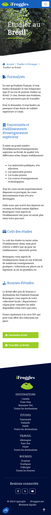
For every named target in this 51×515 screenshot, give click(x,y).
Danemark (25, 419)
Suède (25, 425)
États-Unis (25, 402)
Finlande (25, 422)
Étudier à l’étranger (27, 64)
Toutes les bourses (25, 470)
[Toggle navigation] (45, 4)
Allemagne (25, 440)
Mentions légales (27, 504)
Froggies (15, 4)
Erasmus (25, 460)
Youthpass (25, 464)
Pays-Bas (25, 443)
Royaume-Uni (25, 405)
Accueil (10, 64)
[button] (18, 491)
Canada (25, 398)
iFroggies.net (37, 501)
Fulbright (25, 467)
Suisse (25, 446)
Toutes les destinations (25, 408)
